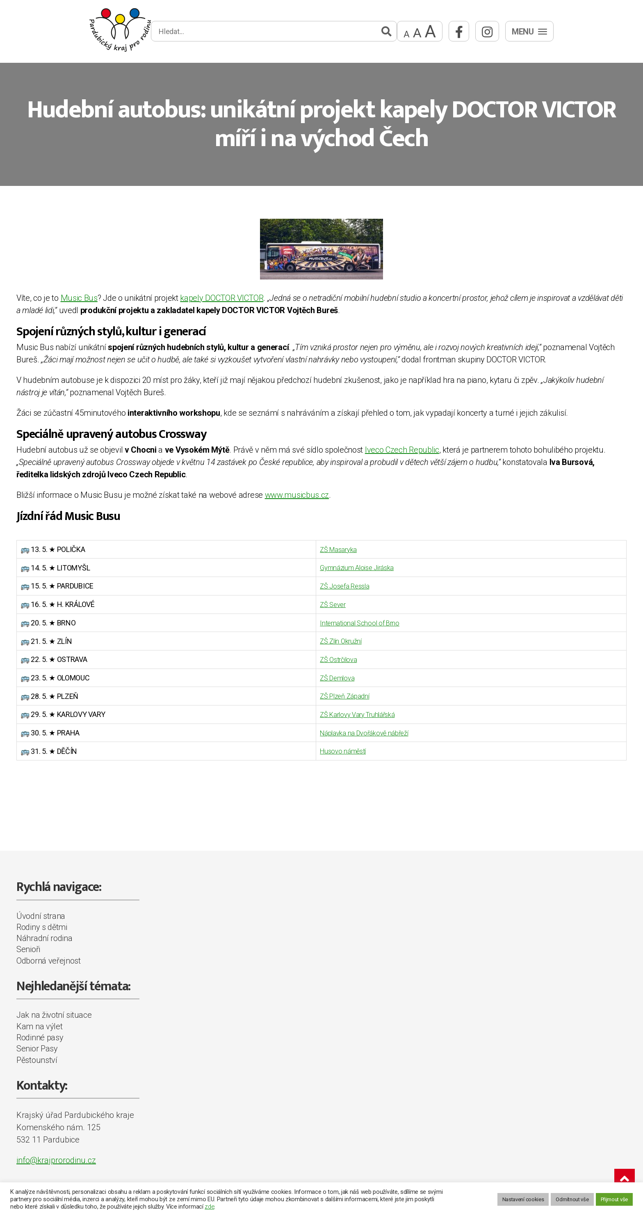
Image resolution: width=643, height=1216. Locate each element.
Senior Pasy (37, 1046)
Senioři (28, 947)
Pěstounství (36, 1057)
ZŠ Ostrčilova (330, 658)
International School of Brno (352, 622)
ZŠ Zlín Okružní (333, 640)
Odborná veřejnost (48, 958)
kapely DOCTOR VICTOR (221, 298)
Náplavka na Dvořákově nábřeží (357, 730)
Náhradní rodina (44, 936)
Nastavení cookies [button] (523, 1199)
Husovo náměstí (335, 748)
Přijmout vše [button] (614, 1199)
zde (209, 1206)
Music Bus (79, 298)
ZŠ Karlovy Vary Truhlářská (351, 712)
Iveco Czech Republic (402, 450)
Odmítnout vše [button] (572, 1199)
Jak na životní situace (53, 1012)
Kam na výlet (39, 1024)
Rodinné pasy (39, 1035)
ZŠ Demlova (329, 676)
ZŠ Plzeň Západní (337, 694)
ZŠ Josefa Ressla (337, 585)
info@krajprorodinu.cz (56, 1158)
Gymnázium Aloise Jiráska (350, 567)
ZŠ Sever (324, 603)
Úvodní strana (40, 913)
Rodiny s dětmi (41, 925)
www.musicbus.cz (297, 495)
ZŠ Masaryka (330, 549)
